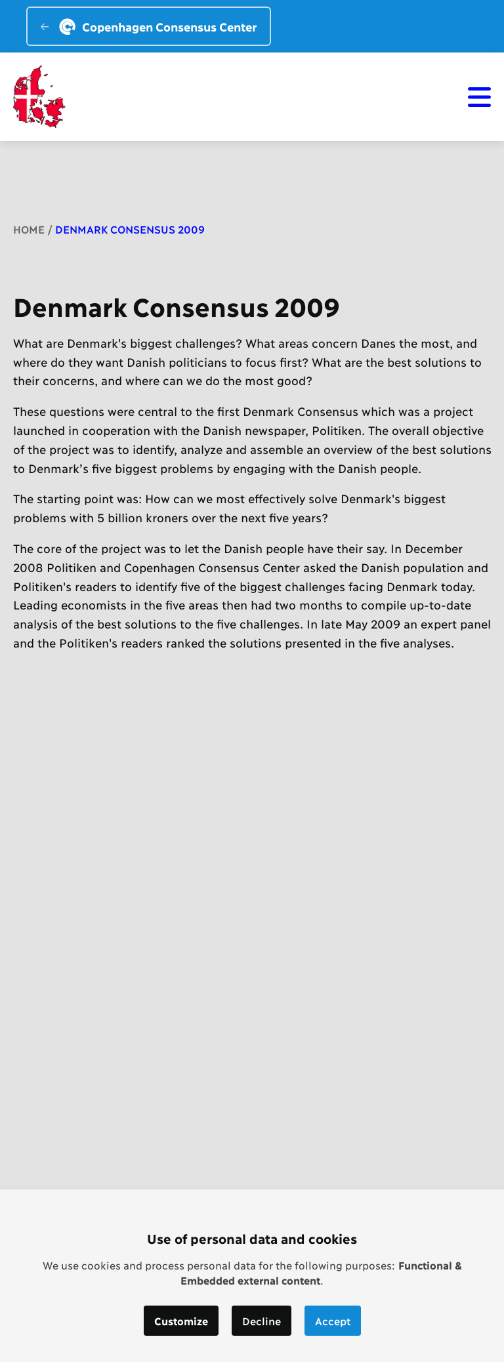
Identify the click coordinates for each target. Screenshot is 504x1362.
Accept (332, 1320)
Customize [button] (181, 1320)
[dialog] (252, 1275)
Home (29, 228)
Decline (261, 1320)
